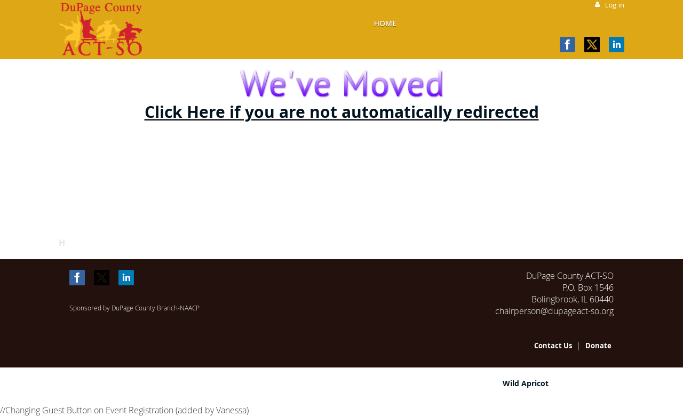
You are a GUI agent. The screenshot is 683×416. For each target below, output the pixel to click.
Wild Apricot (526, 383)
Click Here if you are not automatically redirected (342, 112)
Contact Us (553, 345)
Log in (614, 5)
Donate (598, 345)
